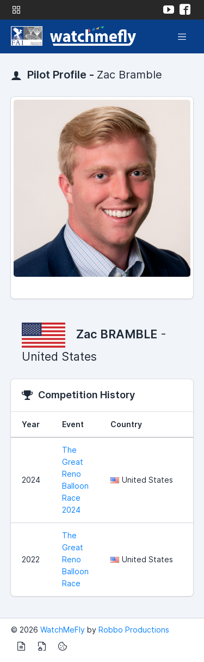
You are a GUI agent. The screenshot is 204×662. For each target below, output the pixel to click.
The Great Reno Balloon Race (75, 559)
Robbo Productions (133, 629)
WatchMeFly (62, 629)
